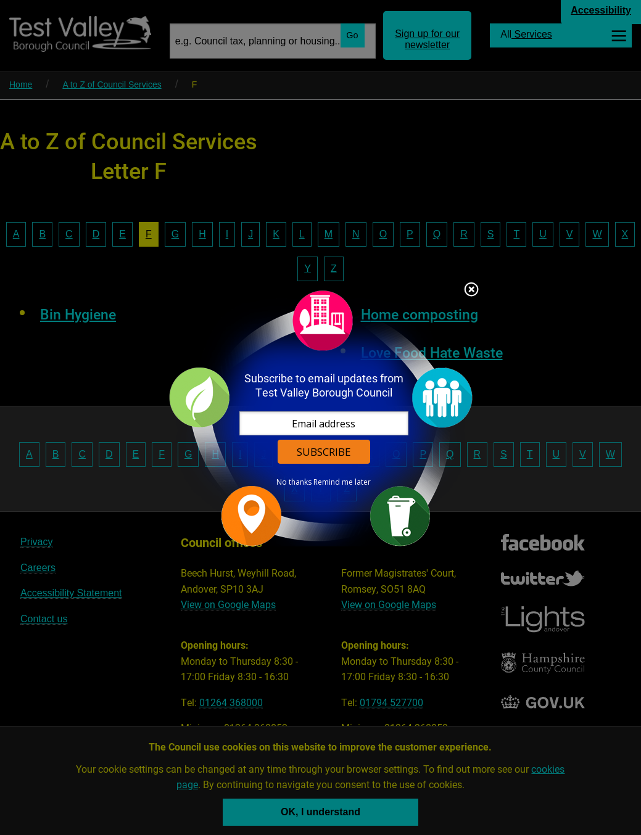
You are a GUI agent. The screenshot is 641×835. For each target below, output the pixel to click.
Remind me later (342, 482)
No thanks (294, 482)
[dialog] (320, 417)
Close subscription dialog (471, 290)
